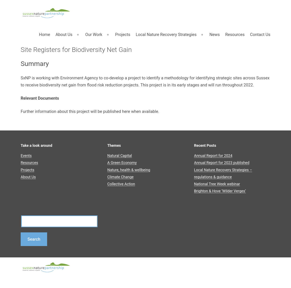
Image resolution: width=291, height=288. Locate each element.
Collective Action (121, 184)
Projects (122, 34)
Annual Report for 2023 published (221, 162)
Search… (28, 210)
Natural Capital (119, 155)
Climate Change (120, 177)
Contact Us (260, 34)
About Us (64, 34)
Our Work (93, 34)
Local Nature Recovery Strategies (166, 34)
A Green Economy (122, 162)
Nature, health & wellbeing (128, 170)
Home (44, 34)
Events (26, 155)
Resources (235, 34)
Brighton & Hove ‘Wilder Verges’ (220, 191)
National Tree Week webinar (217, 184)
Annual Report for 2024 (213, 155)
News (214, 34)
